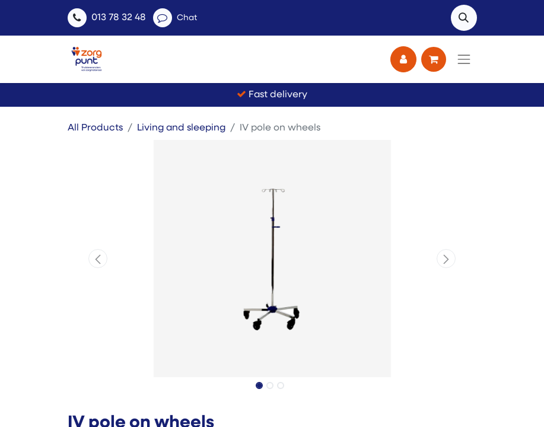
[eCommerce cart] (433, 59)
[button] (464, 18)
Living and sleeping (181, 128)
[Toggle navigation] (464, 59)
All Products (95, 128)
